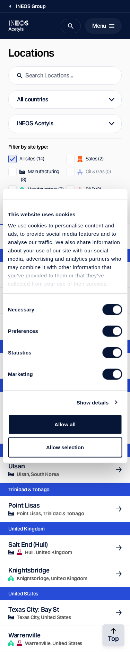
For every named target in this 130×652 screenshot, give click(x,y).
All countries (32, 99)
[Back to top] (113, 635)
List (32, 237)
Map (97, 236)
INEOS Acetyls (35, 123)
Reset (112, 212)
